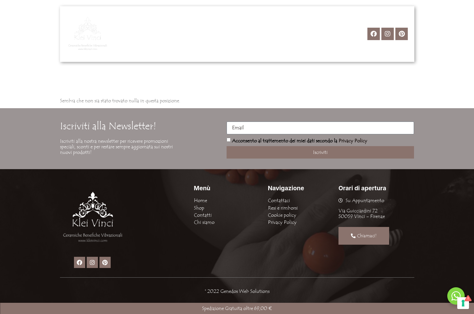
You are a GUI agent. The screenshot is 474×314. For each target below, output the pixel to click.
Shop (204, 34)
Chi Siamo (237, 34)
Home (175, 34)
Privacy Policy (352, 140)
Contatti (270, 34)
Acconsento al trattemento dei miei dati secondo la (299, 140)
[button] (204, 34)
